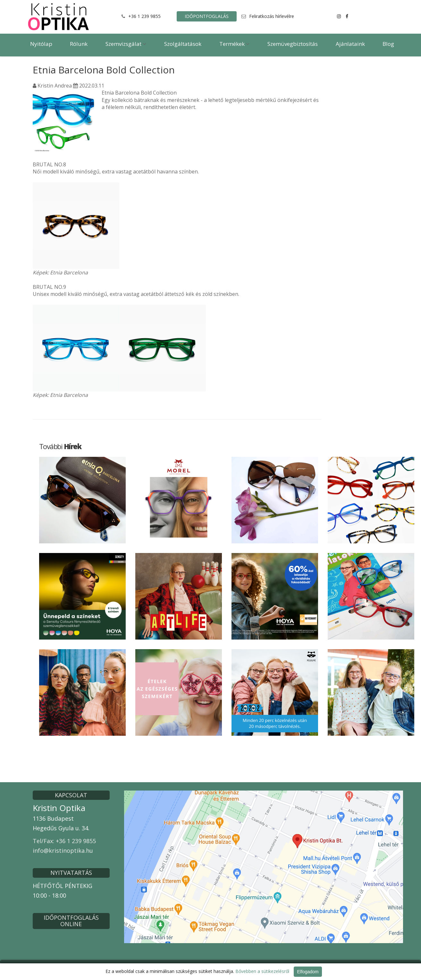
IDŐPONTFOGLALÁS (207, 16)
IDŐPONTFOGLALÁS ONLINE (71, 921)
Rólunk (79, 43)
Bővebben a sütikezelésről (262, 971)
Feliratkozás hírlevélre (271, 16)
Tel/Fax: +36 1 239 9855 (64, 841)
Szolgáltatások (182, 43)
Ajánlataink (350, 43)
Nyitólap (41, 43)
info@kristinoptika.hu (63, 850)
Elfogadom (308, 971)
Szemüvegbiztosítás (292, 43)
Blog (388, 43)
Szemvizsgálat (125, 43)
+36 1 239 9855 (144, 16)
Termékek (234, 43)
